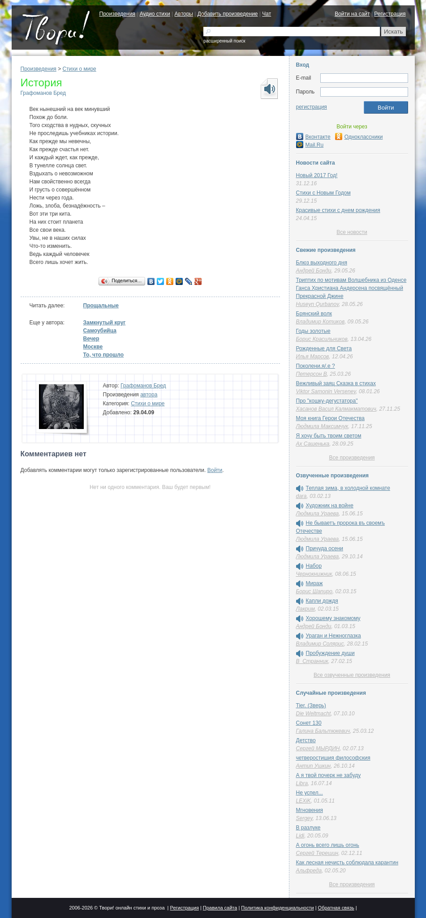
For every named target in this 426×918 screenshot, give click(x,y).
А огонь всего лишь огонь (327, 845)
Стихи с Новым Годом (323, 193)
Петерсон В (311, 374)
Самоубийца (99, 330)
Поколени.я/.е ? (315, 366)
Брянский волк (314, 313)
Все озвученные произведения (352, 675)
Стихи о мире (79, 69)
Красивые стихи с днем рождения (338, 210)
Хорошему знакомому (333, 618)
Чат (266, 14)
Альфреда (309, 870)
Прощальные (101, 305)
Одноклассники (359, 137)
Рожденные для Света (324, 348)
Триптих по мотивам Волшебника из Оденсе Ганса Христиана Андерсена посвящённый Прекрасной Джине (351, 288)
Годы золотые (313, 331)
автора (148, 394)
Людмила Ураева (317, 513)
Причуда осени (325, 548)
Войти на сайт (352, 14)
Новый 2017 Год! (317, 175)
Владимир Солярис (320, 644)
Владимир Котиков (320, 322)
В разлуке (308, 827)
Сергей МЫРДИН (318, 748)
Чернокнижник (314, 574)
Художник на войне (329, 505)
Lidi (300, 836)
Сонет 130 (309, 723)
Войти (215, 470)
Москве (93, 347)
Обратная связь (336, 907)
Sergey (304, 818)
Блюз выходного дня (321, 262)
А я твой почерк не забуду (328, 775)
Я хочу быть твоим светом (328, 436)
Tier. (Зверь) (311, 705)
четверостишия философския (333, 758)
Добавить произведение (228, 14)
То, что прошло (103, 355)
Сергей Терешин (317, 853)
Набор (314, 566)
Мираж (314, 583)
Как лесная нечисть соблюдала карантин (347, 862)
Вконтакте (313, 137)
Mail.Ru (310, 145)
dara (301, 496)
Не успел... (309, 793)
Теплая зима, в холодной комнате (348, 488)
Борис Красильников (322, 339)
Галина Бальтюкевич (323, 731)
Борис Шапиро (314, 591)
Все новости (351, 232)
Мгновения (309, 810)
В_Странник (312, 661)
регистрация (311, 107)
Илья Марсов (312, 356)
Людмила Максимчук (322, 426)
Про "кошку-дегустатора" (327, 401)
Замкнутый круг (104, 322)
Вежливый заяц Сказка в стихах (336, 383)
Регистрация (389, 14)
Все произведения (351, 458)
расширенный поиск (224, 40)
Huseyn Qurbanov (317, 304)
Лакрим (305, 609)
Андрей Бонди (313, 271)
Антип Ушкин (313, 766)
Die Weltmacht (313, 713)
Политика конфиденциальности (277, 907)
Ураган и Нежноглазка (333, 636)
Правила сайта (220, 907)
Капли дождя (322, 601)
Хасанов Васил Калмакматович (336, 409)
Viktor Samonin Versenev (326, 391)
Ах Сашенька (313, 444)
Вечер (91, 339)
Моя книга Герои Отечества (330, 418)
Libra (302, 783)
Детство (306, 740)
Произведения (117, 14)
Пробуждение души (330, 653)
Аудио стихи (155, 14)
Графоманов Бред (43, 93)
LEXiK (303, 801)
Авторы (184, 14)
